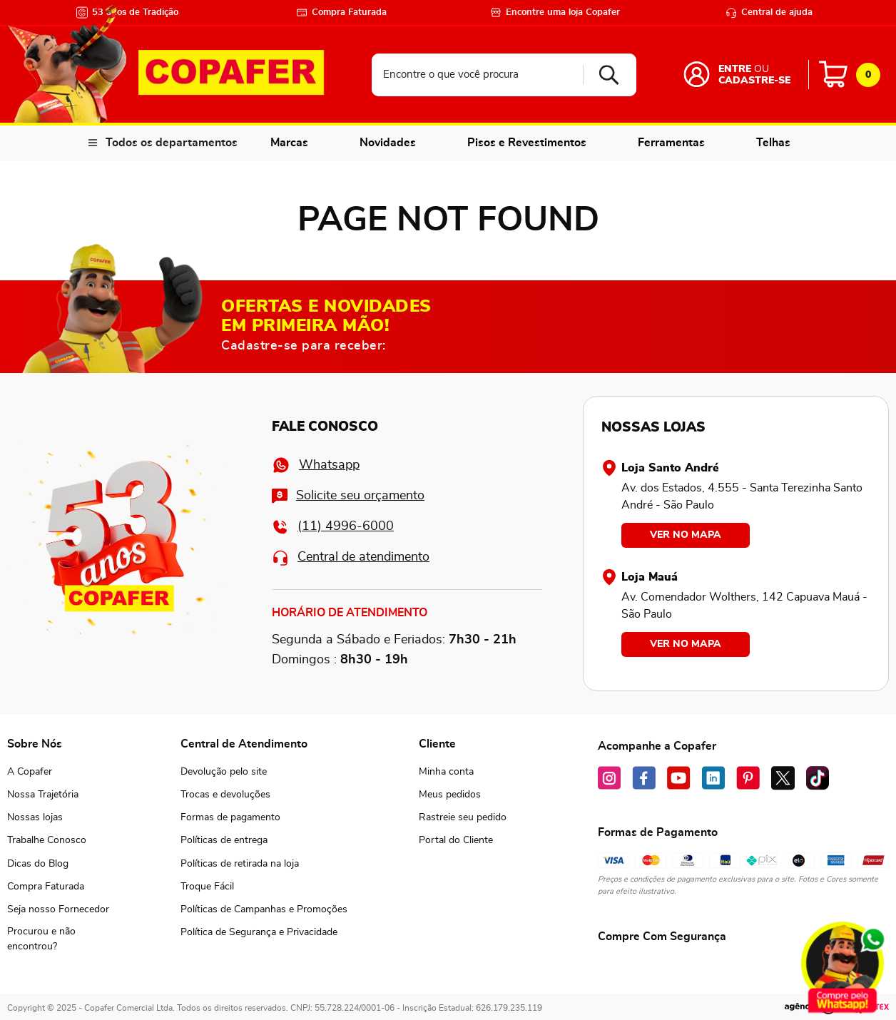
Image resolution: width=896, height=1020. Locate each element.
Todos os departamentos (172, 142)
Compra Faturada (341, 12)
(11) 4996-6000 (333, 527)
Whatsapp (316, 465)
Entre (734, 69)
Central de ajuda (769, 12)
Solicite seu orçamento (348, 496)
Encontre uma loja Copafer (555, 12)
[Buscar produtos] (604, 74)
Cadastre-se (754, 81)
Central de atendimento (350, 557)
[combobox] (504, 74)
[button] (58, 939)
